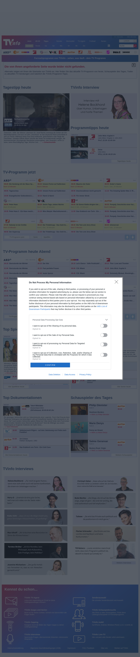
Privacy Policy (85, 374)
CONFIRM (50, 365)
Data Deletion (54, 374)
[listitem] (70, 319)
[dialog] (70, 328)
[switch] (103, 326)
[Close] (117, 282)
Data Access (70, 374)
